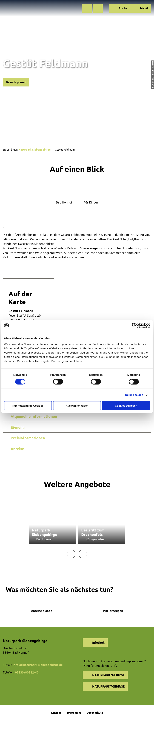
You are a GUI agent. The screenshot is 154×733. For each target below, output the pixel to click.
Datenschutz (95, 712)
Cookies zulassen (126, 405)
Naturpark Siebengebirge (35, 149)
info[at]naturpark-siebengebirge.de (38, 665)
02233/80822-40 (27, 672)
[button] (87, 8)
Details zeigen (134, 394)
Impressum (74, 712)
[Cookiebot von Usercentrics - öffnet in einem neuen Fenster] (134, 325)
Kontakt (56, 712)
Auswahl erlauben (77, 405)
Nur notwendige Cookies (28, 405)
